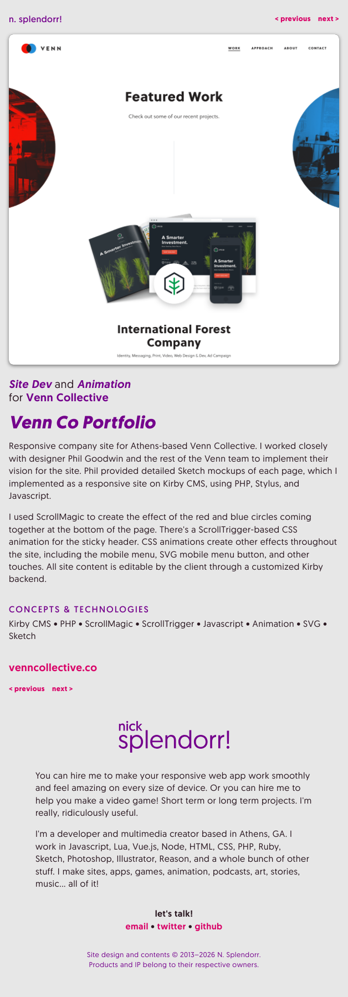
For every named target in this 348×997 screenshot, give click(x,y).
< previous (293, 19)
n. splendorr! (35, 19)
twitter (171, 926)
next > (328, 19)
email (137, 926)
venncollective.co (53, 667)
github (209, 926)
